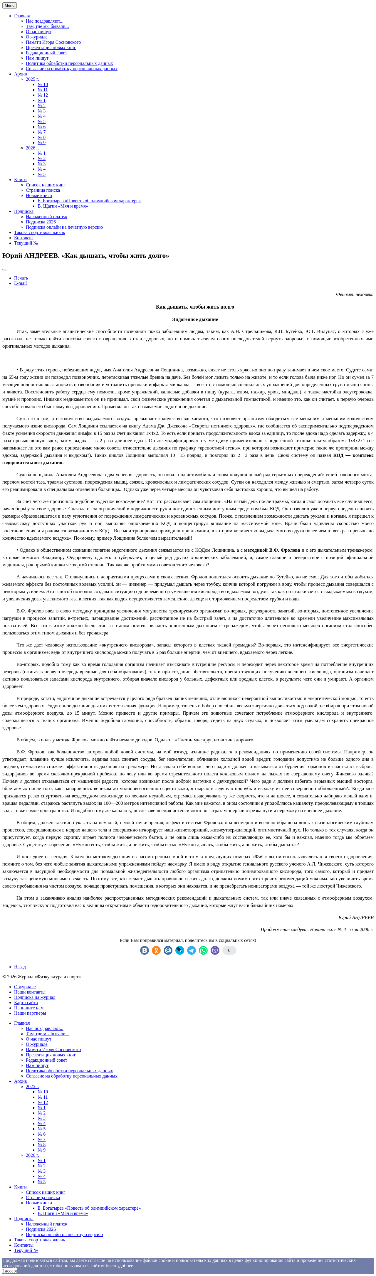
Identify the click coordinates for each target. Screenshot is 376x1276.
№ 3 (42, 110)
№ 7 (42, 131)
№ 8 (42, 137)
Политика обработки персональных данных (69, 63)
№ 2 (42, 105)
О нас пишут (38, 31)
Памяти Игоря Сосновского (53, 42)
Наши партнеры (30, 1013)
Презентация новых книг (51, 47)
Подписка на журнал (35, 997)
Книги (20, 179)
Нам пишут (37, 57)
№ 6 (42, 126)
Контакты (23, 237)
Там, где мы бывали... (47, 26)
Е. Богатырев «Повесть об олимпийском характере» (89, 200)
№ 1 (42, 100)
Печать (21, 277)
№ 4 (42, 116)
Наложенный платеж (46, 216)
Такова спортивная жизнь (39, 232)
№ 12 (43, 94)
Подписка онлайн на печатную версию (64, 227)
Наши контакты (30, 991)
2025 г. (32, 79)
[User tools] (4, 269)
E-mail (20, 283)
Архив (20, 73)
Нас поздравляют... (44, 20)
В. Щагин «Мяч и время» (63, 205)
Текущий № (26, 242)
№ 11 (43, 89)
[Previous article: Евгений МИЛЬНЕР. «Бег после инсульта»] (20, 966)
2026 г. (32, 147)
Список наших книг (46, 184)
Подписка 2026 (41, 221)
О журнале (37, 36)
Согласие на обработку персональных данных (72, 68)
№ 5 (42, 121)
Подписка (23, 211)
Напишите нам (28, 1007)
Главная (22, 15)
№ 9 (42, 142)
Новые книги (39, 195)
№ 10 (43, 84)
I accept (9, 1270)
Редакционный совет (46, 52)
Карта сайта (26, 1002)
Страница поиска (43, 190)
